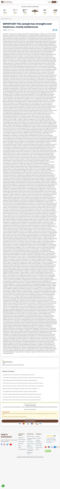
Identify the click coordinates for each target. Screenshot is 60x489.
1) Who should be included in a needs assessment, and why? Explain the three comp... (24, 386)
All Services (21, 438)
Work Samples (21, 440)
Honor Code (39, 446)
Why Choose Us (31, 444)
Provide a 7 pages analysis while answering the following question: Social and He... (23, 394)
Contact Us (38, 439)
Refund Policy (39, 444)
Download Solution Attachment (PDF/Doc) (14, 365)
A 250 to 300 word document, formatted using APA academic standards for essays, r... (24, 383)
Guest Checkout (22, 450)
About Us (38, 437)
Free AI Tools (21, 442)
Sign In (34, 410)
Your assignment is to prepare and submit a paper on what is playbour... (20, 391)
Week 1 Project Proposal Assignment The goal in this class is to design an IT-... (22, 389)
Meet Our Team (31, 437)
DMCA (37, 450)
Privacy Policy (39, 448)
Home (2, 19)
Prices (19, 448)
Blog (19, 446)
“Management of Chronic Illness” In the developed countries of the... (19, 375)
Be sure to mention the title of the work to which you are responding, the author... (22, 400)
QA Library (20, 444)
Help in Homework (6, 436)
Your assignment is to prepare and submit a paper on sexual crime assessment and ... (24, 377)
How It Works (30, 442)
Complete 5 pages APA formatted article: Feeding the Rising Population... (20, 380)
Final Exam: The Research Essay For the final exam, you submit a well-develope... (22, 397)
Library (6, 19)
